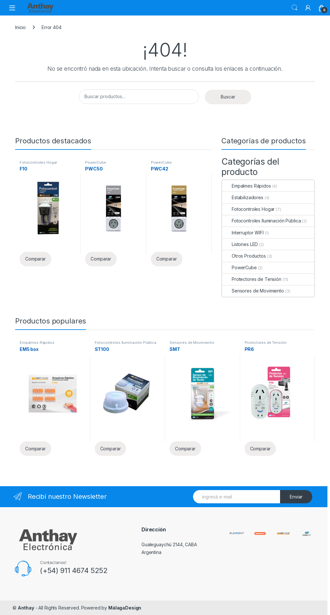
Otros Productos (244, 256)
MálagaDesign (124, 607)
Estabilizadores (242, 197)
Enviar (296, 496)
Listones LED (240, 244)
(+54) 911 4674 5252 (74, 570)
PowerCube (95, 162)
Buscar (294, 7)
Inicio (20, 27)
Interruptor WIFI (243, 232)
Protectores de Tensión (251, 279)
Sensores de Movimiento (253, 290)
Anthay (26, 607)
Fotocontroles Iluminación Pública (261, 220)
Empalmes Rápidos (246, 186)
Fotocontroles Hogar (38, 162)
